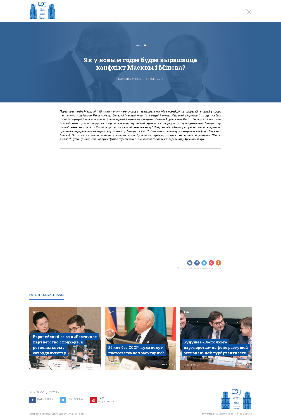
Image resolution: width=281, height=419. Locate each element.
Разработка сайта (224, 414)
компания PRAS (244, 414)
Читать (91, 364)
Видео (140, 45)
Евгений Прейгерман (130, 78)
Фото (36, 312)
